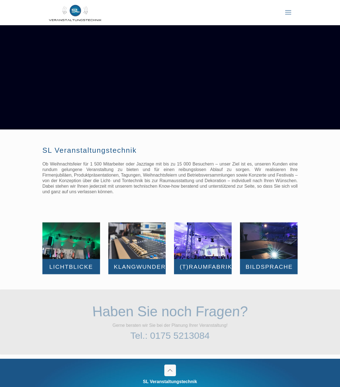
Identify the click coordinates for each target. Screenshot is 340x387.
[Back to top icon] (170, 370)
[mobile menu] (288, 12)
